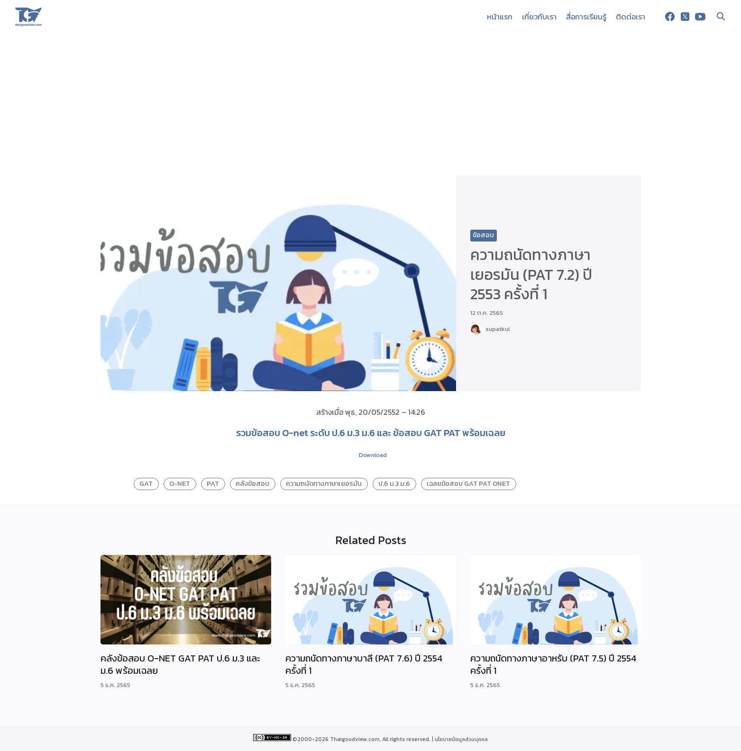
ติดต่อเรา (630, 16)
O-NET (179, 483)
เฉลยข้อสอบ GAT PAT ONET (468, 483)
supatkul (497, 328)
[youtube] (700, 16)
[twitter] (685, 16)
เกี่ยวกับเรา (539, 16)
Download (373, 454)
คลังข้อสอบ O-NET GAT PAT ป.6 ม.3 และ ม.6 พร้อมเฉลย (180, 664)
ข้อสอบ (483, 235)
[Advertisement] (370, 104)
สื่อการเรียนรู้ (586, 16)
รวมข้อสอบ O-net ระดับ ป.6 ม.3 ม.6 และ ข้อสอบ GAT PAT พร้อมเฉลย (370, 433)
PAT (213, 483)
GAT (146, 483)
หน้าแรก (499, 16)
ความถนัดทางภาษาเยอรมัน (324, 483)
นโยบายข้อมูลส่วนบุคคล (461, 739)
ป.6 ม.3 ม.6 (394, 483)
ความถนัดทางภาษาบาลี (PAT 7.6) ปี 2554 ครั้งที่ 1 (363, 664)
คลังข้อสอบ (252, 483)
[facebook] (670, 16)
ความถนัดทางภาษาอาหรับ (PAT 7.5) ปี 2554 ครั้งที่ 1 (553, 664)
